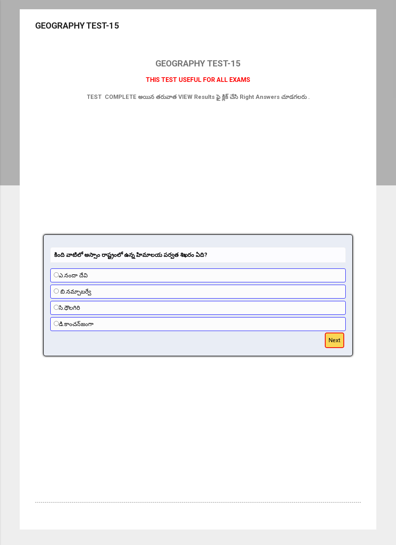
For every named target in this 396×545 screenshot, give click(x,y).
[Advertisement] (198, 163)
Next (334, 340)
